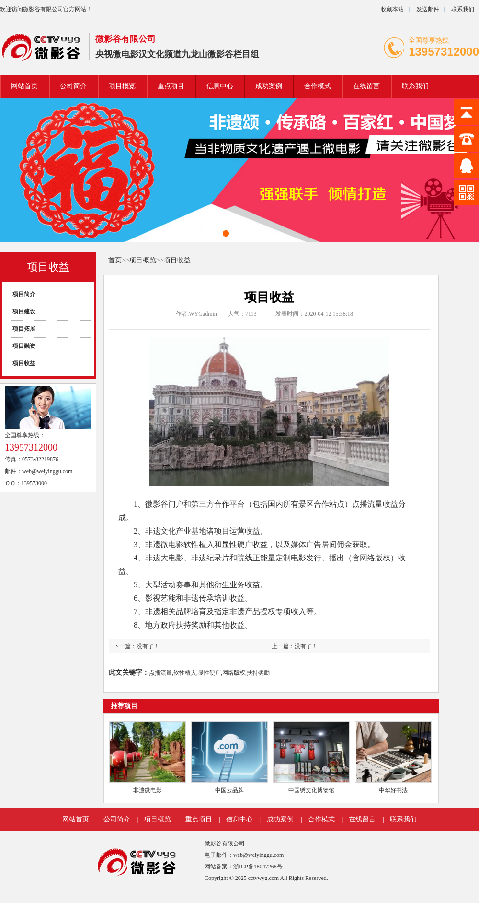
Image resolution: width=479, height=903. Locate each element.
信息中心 (219, 86)
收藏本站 (392, 9)
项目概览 (122, 86)
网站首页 (24, 86)
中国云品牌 (229, 790)
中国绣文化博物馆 (311, 790)
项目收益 (48, 267)
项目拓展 (23, 328)
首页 (115, 260)
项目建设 (23, 311)
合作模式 (317, 86)
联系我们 (462, 9)
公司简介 (73, 86)
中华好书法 (393, 790)
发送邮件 (427, 9)
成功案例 (268, 86)
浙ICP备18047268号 (258, 866)
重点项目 (171, 86)
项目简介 (23, 294)
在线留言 (366, 86)
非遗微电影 (147, 790)
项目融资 (23, 346)
